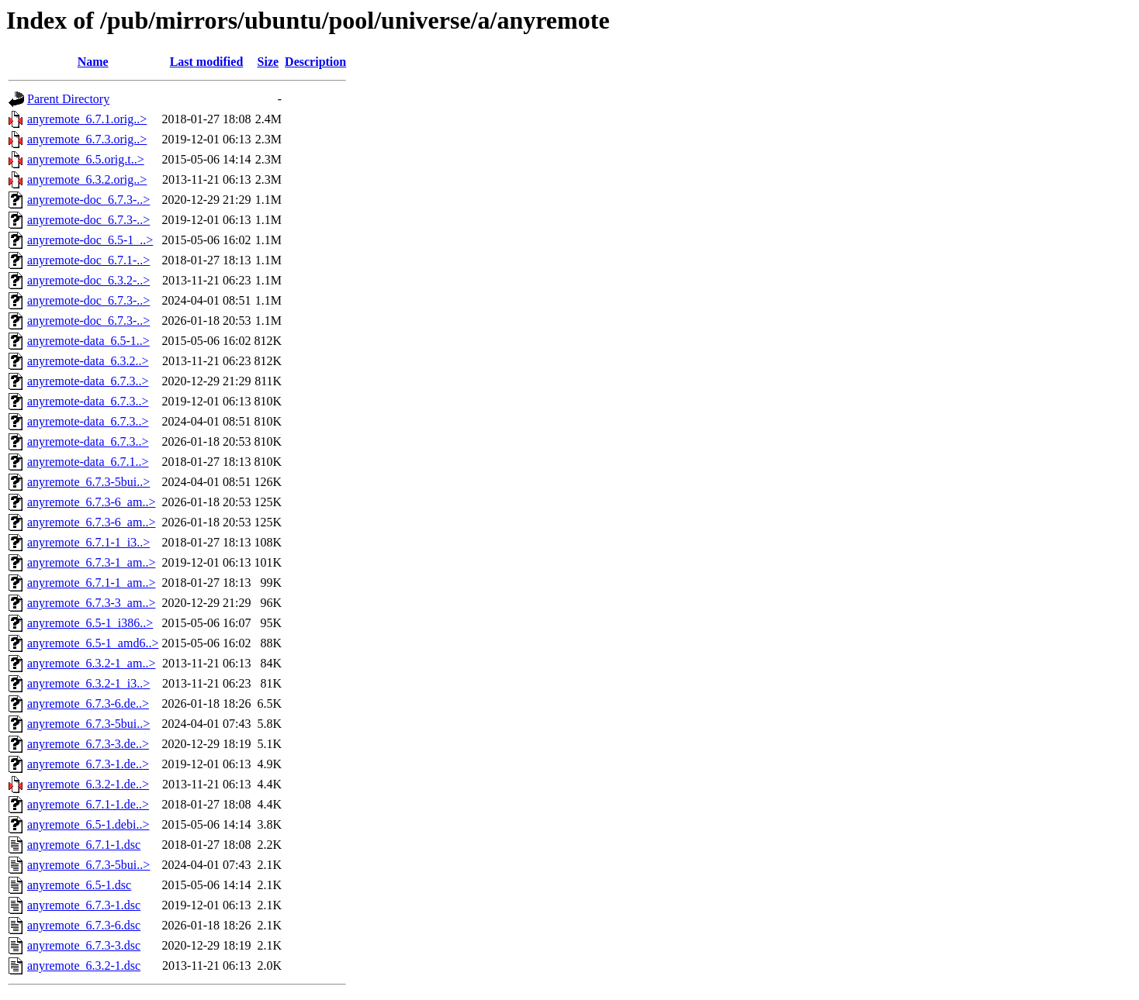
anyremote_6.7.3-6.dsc (83, 925)
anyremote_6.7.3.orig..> (87, 139)
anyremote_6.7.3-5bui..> (88, 481)
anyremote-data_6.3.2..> (88, 360)
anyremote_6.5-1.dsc (79, 884)
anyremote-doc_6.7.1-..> (88, 260)
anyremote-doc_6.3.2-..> (88, 280)
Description (315, 61)
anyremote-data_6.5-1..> (88, 340)
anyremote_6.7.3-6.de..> (88, 703)
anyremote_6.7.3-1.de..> (88, 764)
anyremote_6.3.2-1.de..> (88, 784)
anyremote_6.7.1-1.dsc (83, 844)
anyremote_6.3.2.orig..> (87, 179)
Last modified (207, 61)
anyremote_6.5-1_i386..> (90, 622)
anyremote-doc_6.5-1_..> (90, 240)
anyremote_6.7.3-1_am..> (91, 562)
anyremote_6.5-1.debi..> (88, 824)
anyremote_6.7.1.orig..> (87, 119)
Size (268, 61)
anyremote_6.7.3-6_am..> (91, 502)
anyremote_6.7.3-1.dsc (83, 905)
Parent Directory (68, 98)
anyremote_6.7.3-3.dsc (83, 945)
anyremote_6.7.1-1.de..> (88, 804)
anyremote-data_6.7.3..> (88, 381)
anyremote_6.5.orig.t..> (85, 159)
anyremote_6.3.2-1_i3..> (88, 683)
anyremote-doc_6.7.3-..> (88, 199)
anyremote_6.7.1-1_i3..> (88, 542)
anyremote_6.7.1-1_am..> (91, 582)
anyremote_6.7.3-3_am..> (91, 602)
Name (93, 61)
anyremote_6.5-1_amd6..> (92, 643)
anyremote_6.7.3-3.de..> (88, 743)
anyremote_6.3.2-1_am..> (91, 663)
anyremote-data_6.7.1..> (88, 461)
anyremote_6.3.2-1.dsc (83, 965)
